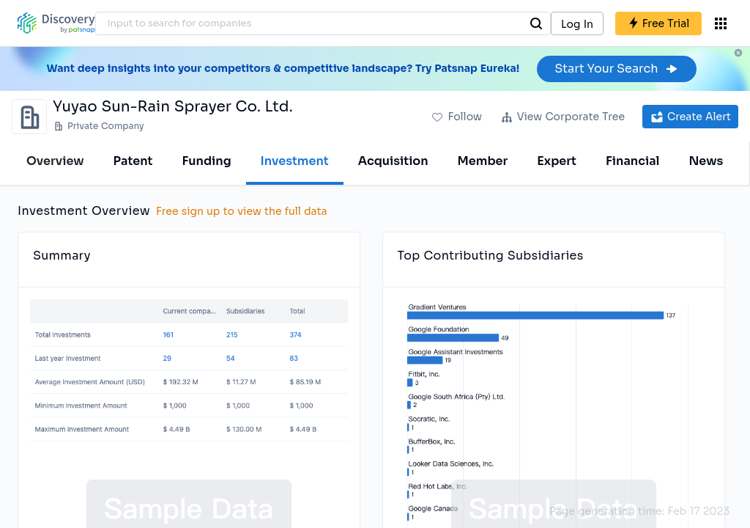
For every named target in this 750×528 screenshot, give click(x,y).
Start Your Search (616, 68)
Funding (206, 161)
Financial (632, 161)
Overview (55, 161)
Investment (295, 161)
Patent (133, 161)
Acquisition (393, 161)
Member (483, 161)
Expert (556, 161)
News (705, 161)
